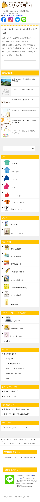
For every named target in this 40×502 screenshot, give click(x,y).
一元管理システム (13, 327)
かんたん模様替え (13, 278)
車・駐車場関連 (12, 255)
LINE (31, 475)
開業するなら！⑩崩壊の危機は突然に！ (24, 110)
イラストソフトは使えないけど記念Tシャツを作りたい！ (24, 132)
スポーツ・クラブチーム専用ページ (22, 89)
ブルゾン (10, 178)
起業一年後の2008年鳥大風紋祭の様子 (17, 414)
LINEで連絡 (19, 15)
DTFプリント (10, 359)
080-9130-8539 (9, 15)
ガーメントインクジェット (15, 368)
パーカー (10, 186)
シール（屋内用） (13, 294)
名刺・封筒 (11, 302)
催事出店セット (12, 262)
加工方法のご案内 (10, 354)
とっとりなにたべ (10, 396)
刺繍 (7, 378)
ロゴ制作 (7, 341)
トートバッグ (12, 194)
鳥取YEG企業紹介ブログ (12, 391)
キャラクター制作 (13, 334)
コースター (11, 223)
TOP (20, 439)
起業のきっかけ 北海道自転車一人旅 (16, 409)
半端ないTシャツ (13, 208)
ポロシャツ (11, 170)
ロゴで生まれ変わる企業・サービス (22, 100)
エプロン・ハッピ (14, 202)
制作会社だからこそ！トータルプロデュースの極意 (24, 121)
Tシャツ (10, 162)
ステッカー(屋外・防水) (15, 286)
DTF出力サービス (14, 364)
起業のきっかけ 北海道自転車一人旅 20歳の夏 (24, 80)
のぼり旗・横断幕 (14, 270)
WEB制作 (12, 319)
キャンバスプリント (14, 231)
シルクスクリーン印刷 (13, 373)
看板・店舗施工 (12, 247)
